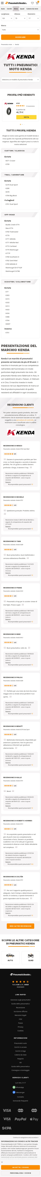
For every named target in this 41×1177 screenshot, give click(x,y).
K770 (7, 235)
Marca (3, 25)
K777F (8, 253)
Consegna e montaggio (20, 1070)
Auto (3, 9)
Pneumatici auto (20, 1043)
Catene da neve (32, 9)
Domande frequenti (20, 1101)
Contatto (20, 1097)
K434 (7, 313)
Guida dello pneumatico (20, 1004)
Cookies (20, 1031)
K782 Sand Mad (11, 260)
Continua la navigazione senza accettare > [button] (26, 1137)
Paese (20, 1023)
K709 (7, 164)
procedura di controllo (25, 420)
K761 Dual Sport (12, 204)
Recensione (20, 1007)
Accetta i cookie (20, 1167)
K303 (7, 295)
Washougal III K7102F (14, 267)
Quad (22, 9)
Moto (16, 9)
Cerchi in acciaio (20, 1047)
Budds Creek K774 (12, 224)
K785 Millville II (11, 264)
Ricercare (20, 37)
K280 (7, 188)
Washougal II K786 (13, 271)
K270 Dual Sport (12, 185)
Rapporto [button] (8, 482)
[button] (13, 859)
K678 (7, 192)
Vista (26, 117)
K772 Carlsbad (11, 246)
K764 (7, 320)
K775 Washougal (12, 250)
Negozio (20, 1058)
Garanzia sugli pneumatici (20, 1000)
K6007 (8, 324)
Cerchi (9, 9)
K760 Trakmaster (12, 232)
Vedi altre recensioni (20, 926)
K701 (7, 332)
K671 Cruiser (10, 160)
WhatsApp (18, 1087)
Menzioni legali (20, 1015)
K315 (7, 299)
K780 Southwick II (12, 257)
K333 (7, 302)
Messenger (18, 1092)
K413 (7, 306)
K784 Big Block (11, 195)
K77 (7, 292)
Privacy (20, 1027)
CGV (20, 1019)
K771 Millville (11, 239)
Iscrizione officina (20, 1011)
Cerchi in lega (20, 1051)
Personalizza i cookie (20, 1173)
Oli (20, 1062)
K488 (7, 317)
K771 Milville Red (12, 242)
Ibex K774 (9, 228)
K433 (7, 309)
